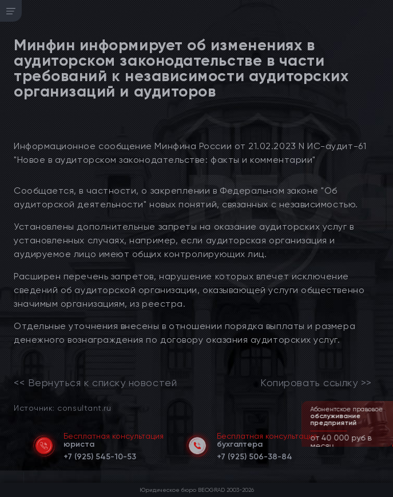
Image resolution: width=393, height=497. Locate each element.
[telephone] (99, 454)
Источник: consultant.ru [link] (62, 407)
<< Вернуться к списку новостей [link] (95, 383)
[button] (385, 445)
